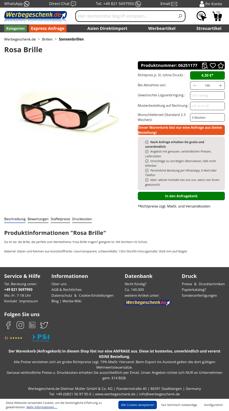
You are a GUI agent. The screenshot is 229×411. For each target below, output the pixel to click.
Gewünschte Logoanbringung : (160, 95)
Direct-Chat (62, 4)
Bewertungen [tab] (36, 219)
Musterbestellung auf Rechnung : (162, 105)
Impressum (27, 301)
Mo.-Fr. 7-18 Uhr (17, 295)
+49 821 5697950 (18, 289)
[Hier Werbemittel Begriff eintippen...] (125, 16)
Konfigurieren (214, 405)
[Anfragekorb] (217, 16)
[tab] (14, 219)
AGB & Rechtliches (67, 289)
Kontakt (10, 301)
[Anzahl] (207, 85)
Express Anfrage (46, 28)
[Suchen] (180, 16)
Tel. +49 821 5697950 (118, 4)
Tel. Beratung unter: (19, 284)
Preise (189, 284)
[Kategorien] (15, 28)
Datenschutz (62, 295)
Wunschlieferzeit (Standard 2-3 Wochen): (161, 117)
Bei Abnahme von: (151, 85)
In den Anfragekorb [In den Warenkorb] (181, 196)
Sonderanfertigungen (200, 295)
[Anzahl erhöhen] (220, 85)
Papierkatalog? (195, 289)
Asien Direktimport (107, 28)
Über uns (59, 284)
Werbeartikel (162, 28)
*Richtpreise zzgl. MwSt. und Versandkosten (173, 206)
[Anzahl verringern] (194, 85)
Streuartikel (209, 28)
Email (169, 4)
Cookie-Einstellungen (95, 295)
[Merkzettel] (201, 16)
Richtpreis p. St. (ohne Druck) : (161, 75)
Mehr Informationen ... (40, 407)
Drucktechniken (212, 284)
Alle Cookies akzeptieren (141, 405)
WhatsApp (16, 4)
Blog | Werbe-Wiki (66, 301)
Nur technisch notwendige (181, 405)
